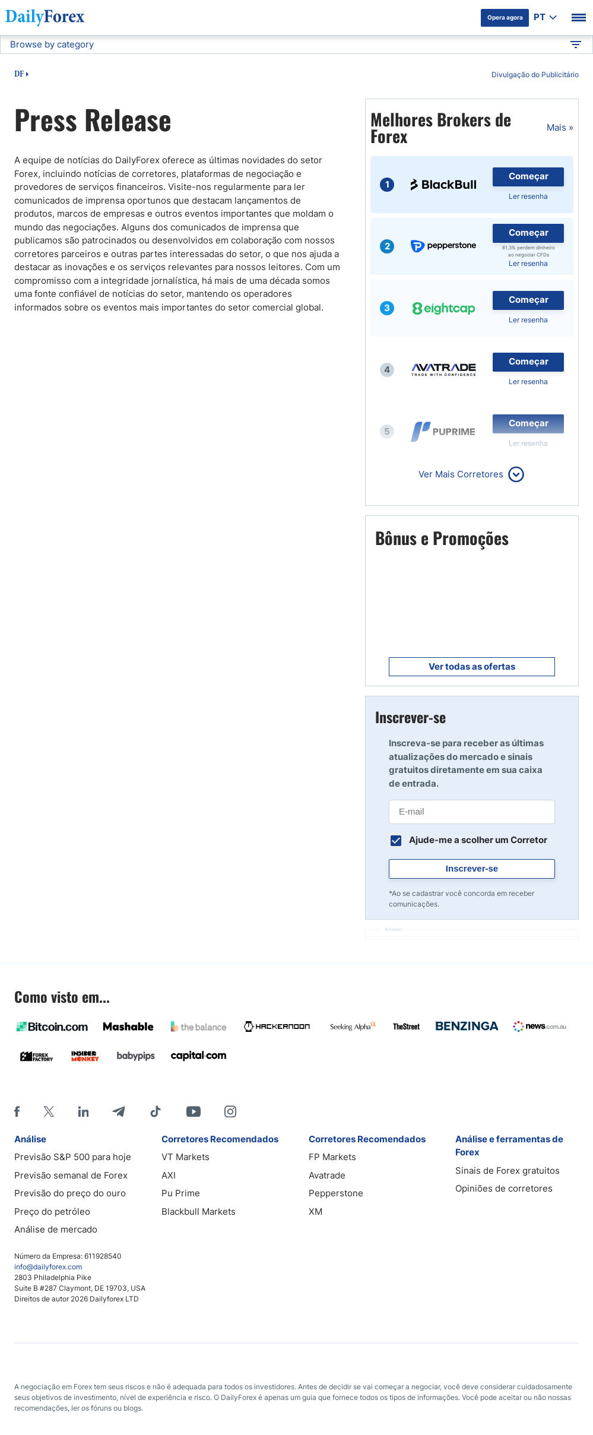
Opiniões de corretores (504, 1188)
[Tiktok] (155, 1111)
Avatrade (327, 1175)
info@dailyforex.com (48, 1266)
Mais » (560, 127)
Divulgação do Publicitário (535, 74)
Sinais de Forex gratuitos (507, 1170)
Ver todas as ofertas (472, 666)
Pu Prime (180, 1193)
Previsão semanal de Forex (71, 1175)
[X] (48, 1111)
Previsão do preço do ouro (70, 1193)
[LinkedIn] (83, 1111)
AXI (168, 1175)
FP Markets (332, 1156)
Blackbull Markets (198, 1211)
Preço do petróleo (52, 1211)
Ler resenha (528, 196)
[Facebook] (17, 1111)
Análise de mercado (55, 1229)
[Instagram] (230, 1111)
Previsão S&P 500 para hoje (72, 1156)
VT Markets (185, 1156)
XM (315, 1211)
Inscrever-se (472, 868)
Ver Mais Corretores (460, 474)
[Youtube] (193, 1111)
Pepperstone (336, 1193)
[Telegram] (118, 1111)
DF (19, 75)
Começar (528, 176)
